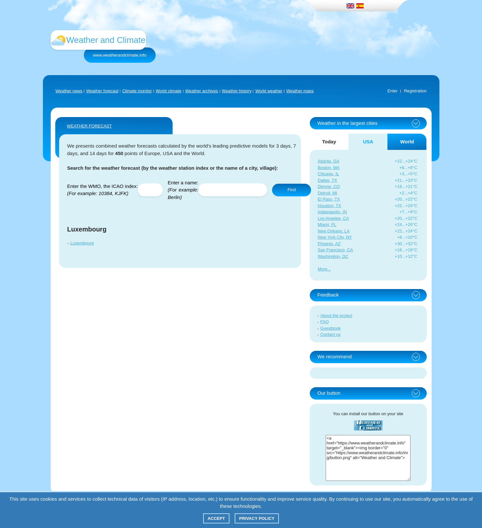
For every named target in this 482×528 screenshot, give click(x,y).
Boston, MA (329, 167)
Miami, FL (327, 224)
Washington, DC (333, 256)
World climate (168, 90)
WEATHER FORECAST (89, 126)
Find (292, 189)
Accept (216, 518)
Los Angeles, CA (333, 218)
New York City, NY (335, 237)
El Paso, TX (329, 199)
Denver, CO (329, 186)
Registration (415, 90)
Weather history (237, 90)
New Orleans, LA (334, 231)
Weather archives (201, 90)
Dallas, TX (327, 180)
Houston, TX (329, 205)
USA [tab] (368, 141)
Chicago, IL (328, 173)
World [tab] (407, 141)
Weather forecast (102, 90)
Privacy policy (257, 518)
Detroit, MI (327, 193)
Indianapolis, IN (332, 211)
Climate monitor (137, 90)
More (323, 269)
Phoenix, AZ (329, 243)
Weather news (69, 90)
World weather (268, 90)
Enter (392, 90)
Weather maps (300, 90)
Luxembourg (82, 243)
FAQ (324, 321)
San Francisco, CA (335, 249)
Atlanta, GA (328, 161)
